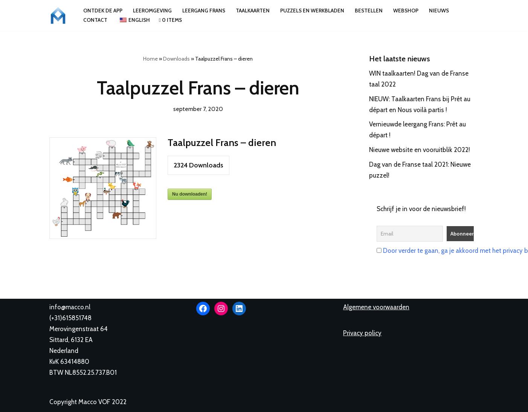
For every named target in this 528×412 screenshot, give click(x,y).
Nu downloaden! (189, 194)
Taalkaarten (253, 11)
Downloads (176, 58)
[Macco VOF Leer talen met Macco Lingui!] (59, 15)
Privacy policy (362, 333)
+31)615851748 (71, 318)
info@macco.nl (69, 307)
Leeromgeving (152, 11)
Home (150, 58)
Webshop (405, 11)
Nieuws (439, 11)
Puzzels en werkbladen (312, 11)
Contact (95, 20)
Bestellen (369, 11)
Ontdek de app (102, 11)
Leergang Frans (203, 11)
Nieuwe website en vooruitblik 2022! (419, 150)
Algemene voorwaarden (376, 307)
